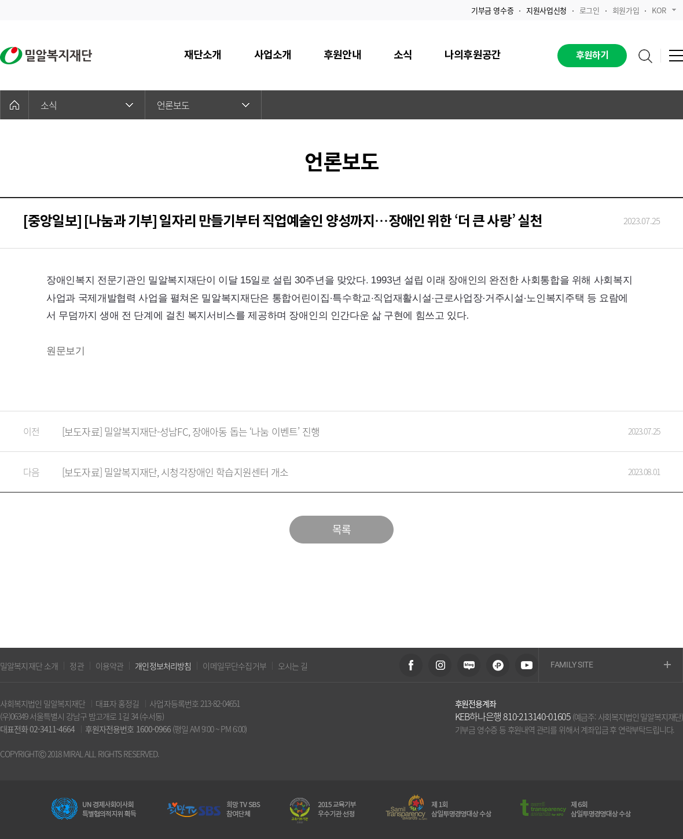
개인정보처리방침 (163, 666)
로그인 (589, 10)
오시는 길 (293, 666)
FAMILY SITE (610, 665)
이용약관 (110, 666)
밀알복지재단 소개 (29, 666)
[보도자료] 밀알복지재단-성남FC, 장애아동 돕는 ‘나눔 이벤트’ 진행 (330, 431)
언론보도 (203, 105)
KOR (664, 10)
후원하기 (592, 55)
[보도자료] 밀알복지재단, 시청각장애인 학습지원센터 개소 (330, 472)
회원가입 (625, 10)
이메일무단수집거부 (234, 666)
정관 (76, 666)
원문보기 (65, 350)
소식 (87, 105)
